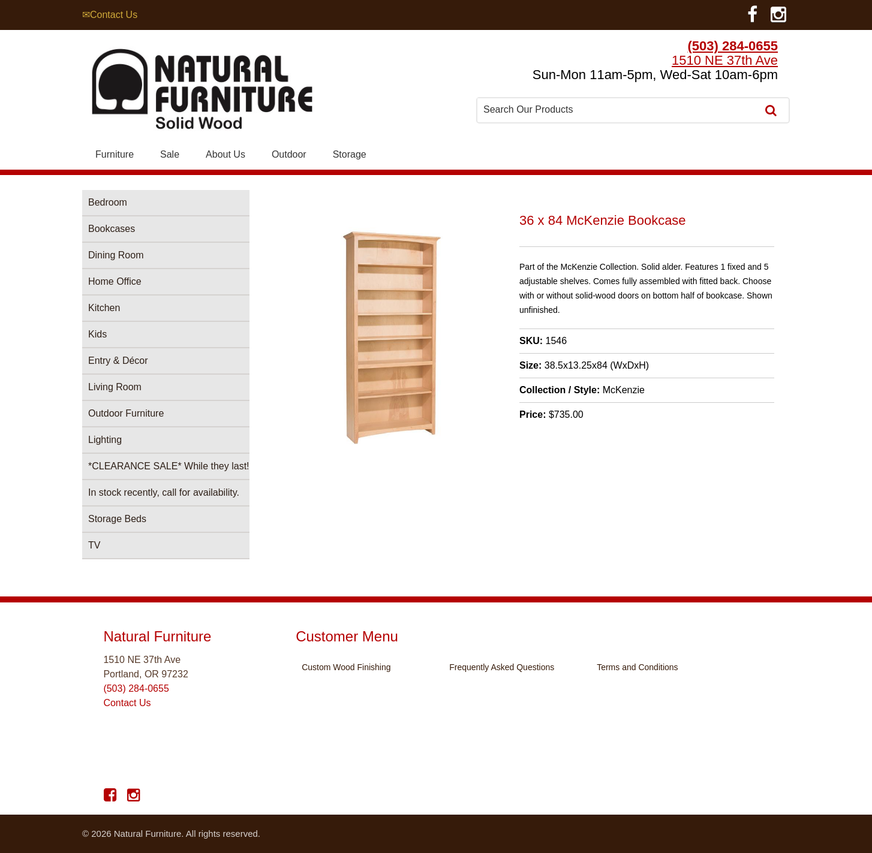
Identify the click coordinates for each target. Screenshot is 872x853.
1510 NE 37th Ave (725, 60)
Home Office (115, 281)
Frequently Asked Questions (501, 667)
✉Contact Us (109, 15)
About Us (225, 154)
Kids (97, 334)
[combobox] (618, 109)
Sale (169, 154)
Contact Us (127, 703)
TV (94, 545)
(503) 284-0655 (733, 45)
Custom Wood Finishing (346, 667)
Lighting (105, 440)
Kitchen (104, 308)
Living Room (115, 387)
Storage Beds (117, 519)
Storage (349, 154)
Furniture (114, 154)
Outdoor (289, 154)
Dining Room (115, 255)
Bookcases (111, 229)
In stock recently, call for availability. (163, 492)
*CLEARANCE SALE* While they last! (168, 466)
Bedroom (107, 202)
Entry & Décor (118, 360)
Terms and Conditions (637, 667)
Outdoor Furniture (126, 413)
